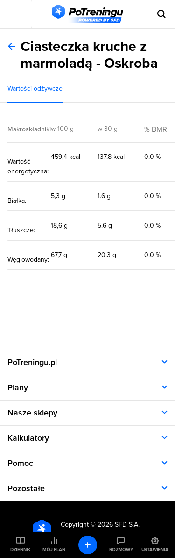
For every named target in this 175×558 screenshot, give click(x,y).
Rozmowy (121, 549)
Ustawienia (154, 549)
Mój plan (53, 549)
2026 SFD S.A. (119, 525)
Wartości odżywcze (35, 89)
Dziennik (20, 549)
